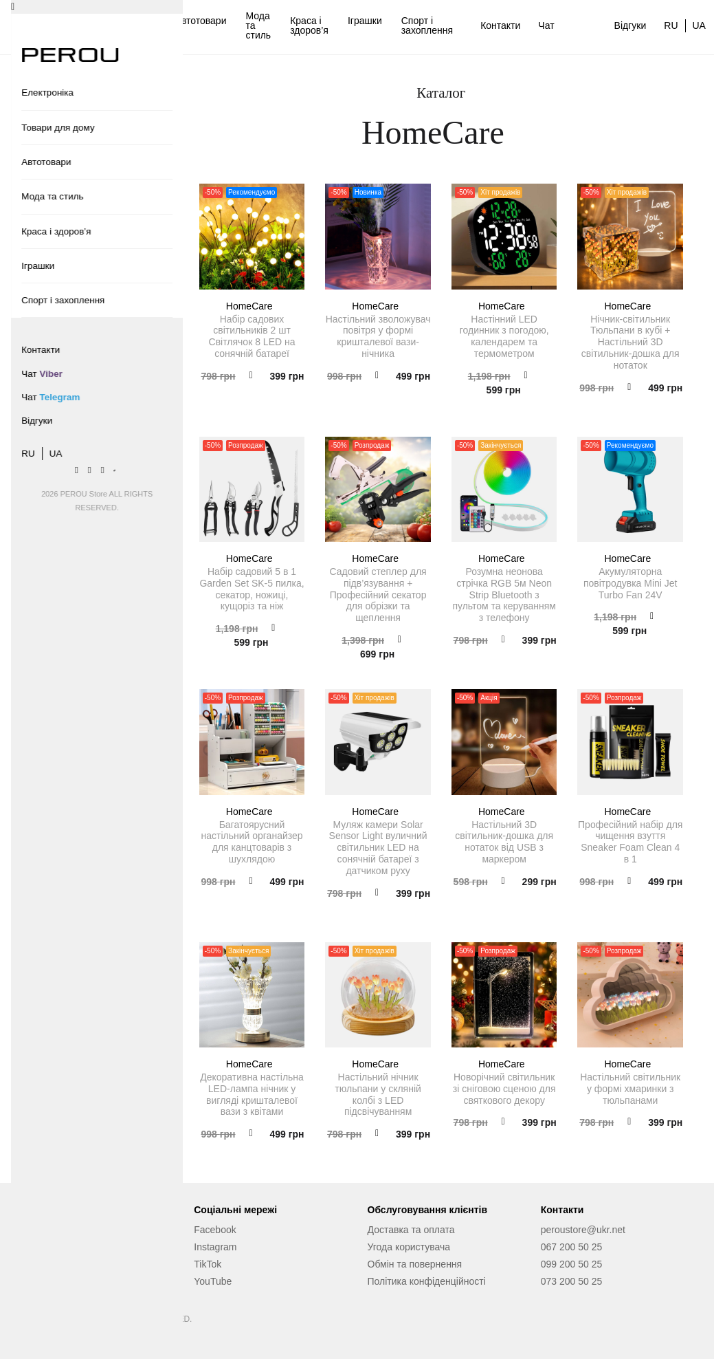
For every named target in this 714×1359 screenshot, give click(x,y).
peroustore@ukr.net (583, 1229)
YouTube (213, 1281)
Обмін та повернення (415, 1264)
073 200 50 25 (572, 1281)
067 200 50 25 (572, 1246)
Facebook (215, 1229)
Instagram (215, 1246)
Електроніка (78, 25)
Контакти (500, 25)
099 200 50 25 (572, 1264)
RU (671, 25)
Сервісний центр (58, 1246)
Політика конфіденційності (427, 1281)
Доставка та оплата (411, 1229)
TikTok (207, 1264)
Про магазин (48, 1264)
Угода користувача (409, 1246)
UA (699, 25)
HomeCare (252, 306)
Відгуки (630, 25)
